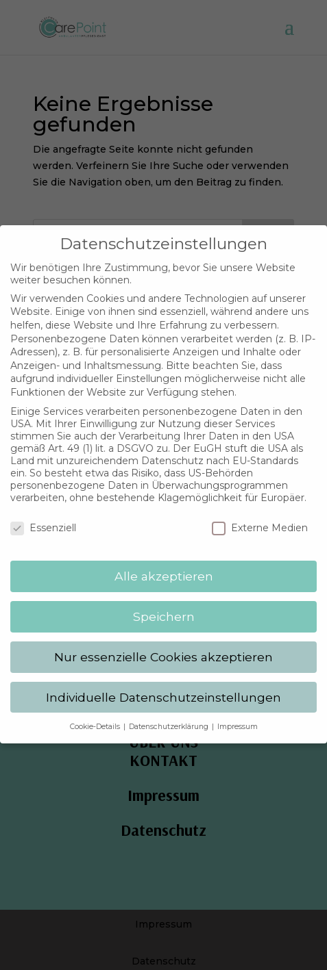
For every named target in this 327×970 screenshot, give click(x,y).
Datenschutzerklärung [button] (169, 718)
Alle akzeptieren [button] (163, 568)
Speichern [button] (164, 608)
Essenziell (43, 520)
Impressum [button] (237, 718)
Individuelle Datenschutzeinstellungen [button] (163, 689)
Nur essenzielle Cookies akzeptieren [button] (163, 648)
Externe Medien (260, 520)
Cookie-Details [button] (96, 718)
